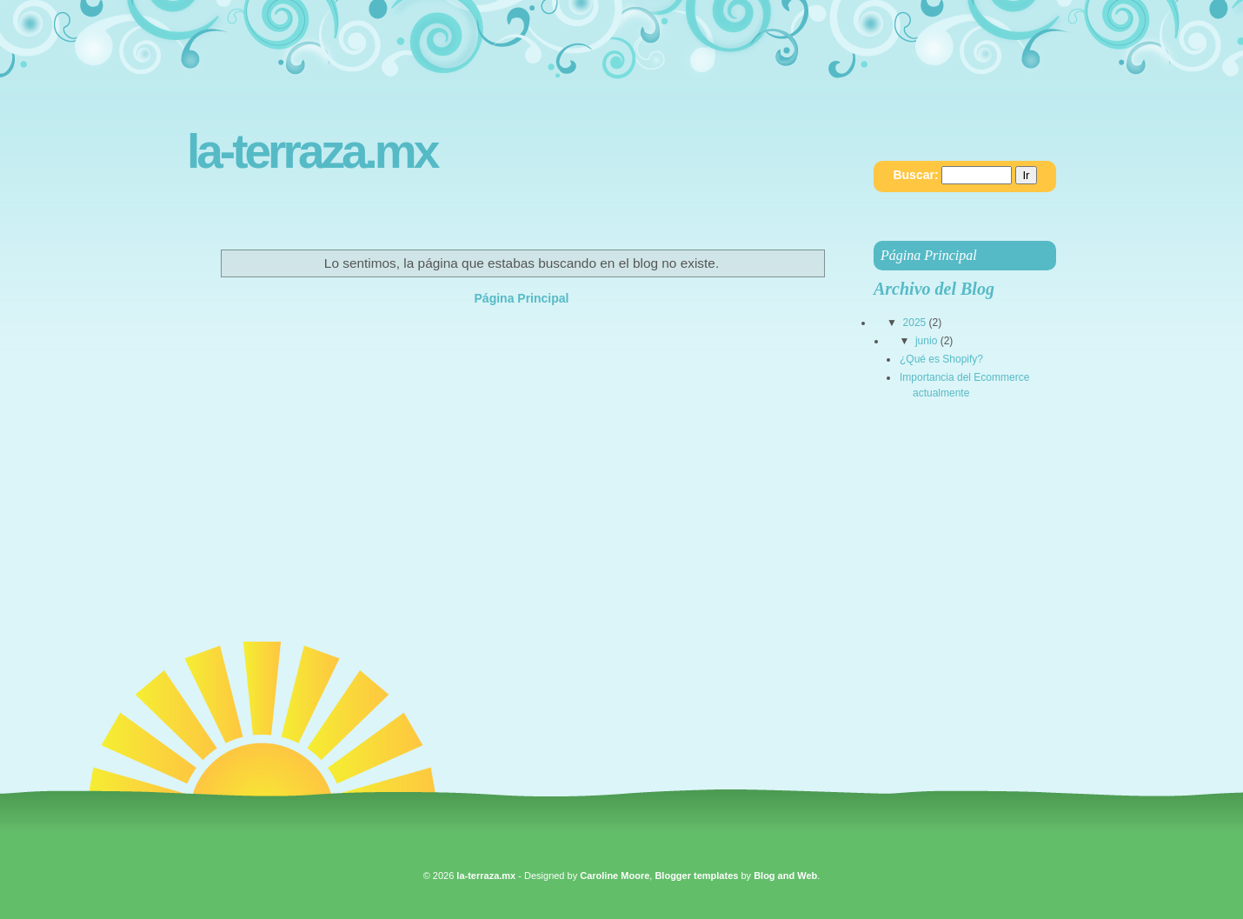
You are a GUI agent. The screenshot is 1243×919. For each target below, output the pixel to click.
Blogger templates (696, 875)
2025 (915, 322)
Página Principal (522, 298)
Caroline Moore (614, 875)
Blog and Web (785, 875)
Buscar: (915, 175)
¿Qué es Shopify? (941, 359)
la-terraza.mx (311, 152)
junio (926, 341)
